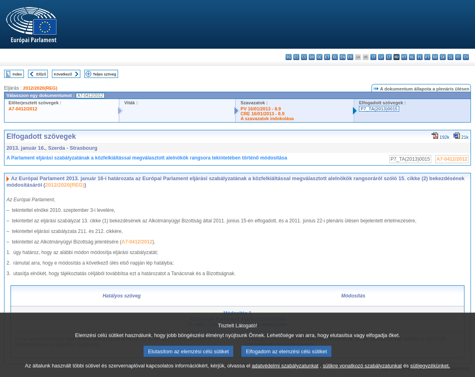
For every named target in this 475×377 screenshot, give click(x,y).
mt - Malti (404, 57)
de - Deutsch (319, 57)
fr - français (350, 57)
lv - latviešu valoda (381, 57)
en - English (343, 57)
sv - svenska (466, 57)
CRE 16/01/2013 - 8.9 (262, 113)
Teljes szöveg (104, 74)
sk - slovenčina (443, 57)
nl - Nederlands (412, 57)
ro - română (435, 57)
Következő (63, 74)
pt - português (427, 57)
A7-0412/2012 (23, 108)
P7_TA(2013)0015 (379, 108)
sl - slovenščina (450, 57)
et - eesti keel (327, 57)
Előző (41, 74)
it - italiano (373, 57)
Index (17, 74)
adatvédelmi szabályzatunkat (285, 371)
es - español (296, 57)
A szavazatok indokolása (267, 118)
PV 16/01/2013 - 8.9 (261, 108)
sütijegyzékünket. (430, 371)
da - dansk (312, 57)
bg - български (289, 57)
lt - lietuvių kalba (389, 57)
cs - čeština (304, 57)
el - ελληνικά (335, 57)
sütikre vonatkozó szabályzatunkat (362, 371)
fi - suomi (458, 57)
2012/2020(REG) (40, 88)
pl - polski (420, 57)
